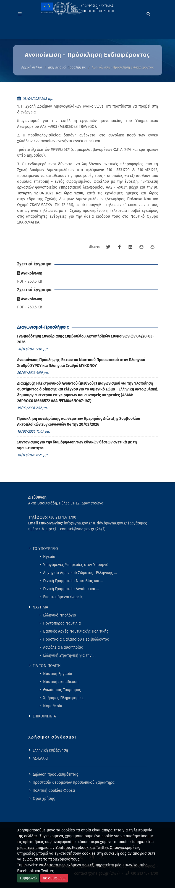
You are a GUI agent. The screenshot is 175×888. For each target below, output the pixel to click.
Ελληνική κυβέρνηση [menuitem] (50, 750)
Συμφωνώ (28, 878)
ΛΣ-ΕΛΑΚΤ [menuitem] (41, 758)
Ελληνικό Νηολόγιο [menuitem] (59, 615)
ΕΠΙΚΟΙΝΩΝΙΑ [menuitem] (44, 716)
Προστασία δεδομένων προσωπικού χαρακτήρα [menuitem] (73, 782)
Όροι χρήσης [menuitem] (44, 798)
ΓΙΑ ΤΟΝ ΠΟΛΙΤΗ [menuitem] (47, 665)
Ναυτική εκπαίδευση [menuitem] (61, 681)
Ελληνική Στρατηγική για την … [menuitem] (69, 655)
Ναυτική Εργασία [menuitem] (57, 673)
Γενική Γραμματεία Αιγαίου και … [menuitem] (71, 589)
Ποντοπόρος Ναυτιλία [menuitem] (62, 623)
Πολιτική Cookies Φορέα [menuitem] (54, 790)
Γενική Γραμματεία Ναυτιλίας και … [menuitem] (73, 581)
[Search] (148, 13)
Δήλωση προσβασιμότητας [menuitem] (55, 774)
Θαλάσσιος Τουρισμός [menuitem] (62, 689)
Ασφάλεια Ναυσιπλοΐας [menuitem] (63, 647)
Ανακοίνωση (29, 273)
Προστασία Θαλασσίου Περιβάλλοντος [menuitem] (76, 639)
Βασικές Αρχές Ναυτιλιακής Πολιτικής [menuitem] (75, 631)
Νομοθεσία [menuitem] (52, 706)
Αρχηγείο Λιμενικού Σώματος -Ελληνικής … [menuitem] (80, 572)
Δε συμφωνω (54, 878)
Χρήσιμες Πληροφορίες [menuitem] (63, 698)
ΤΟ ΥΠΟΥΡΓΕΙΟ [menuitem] (45, 548)
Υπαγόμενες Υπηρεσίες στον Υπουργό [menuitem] (75, 564)
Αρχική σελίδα (31, 67)
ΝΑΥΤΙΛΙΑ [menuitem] (40, 607)
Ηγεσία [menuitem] (49, 556)
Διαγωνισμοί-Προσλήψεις (67, 67)
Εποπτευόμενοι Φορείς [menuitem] (63, 597)
